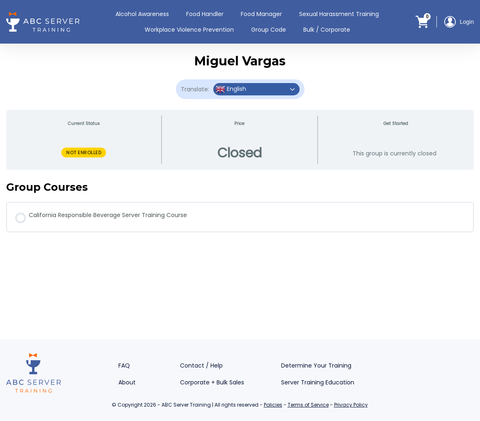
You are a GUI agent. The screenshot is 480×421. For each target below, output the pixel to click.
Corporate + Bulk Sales (212, 382)
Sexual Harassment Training (339, 14)
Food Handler (205, 14)
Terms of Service (308, 404)
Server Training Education (317, 382)
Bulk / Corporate (326, 29)
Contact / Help (201, 365)
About (127, 382)
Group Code (268, 29)
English (230, 89)
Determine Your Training (316, 365)
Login (459, 22)
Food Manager (261, 14)
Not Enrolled (83, 152)
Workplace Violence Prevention (189, 29)
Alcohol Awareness (142, 14)
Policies (273, 404)
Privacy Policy (351, 404)
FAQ (124, 365)
